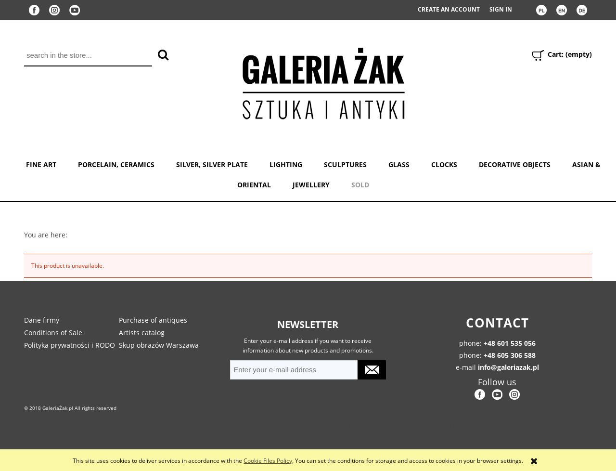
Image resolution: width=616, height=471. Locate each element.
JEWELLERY (311, 184)
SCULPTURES (345, 164)
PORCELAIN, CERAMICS (116, 164)
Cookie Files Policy (268, 461)
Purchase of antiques (153, 320)
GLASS (399, 164)
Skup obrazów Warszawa (159, 345)
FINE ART (41, 164)
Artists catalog (142, 332)
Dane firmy (41, 320)
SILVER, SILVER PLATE (212, 164)
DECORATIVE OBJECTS (515, 164)
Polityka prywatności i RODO (69, 345)
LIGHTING (286, 164)
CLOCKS (444, 164)
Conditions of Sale (53, 332)
